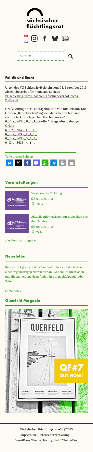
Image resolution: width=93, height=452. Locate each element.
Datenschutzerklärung (53, 435)
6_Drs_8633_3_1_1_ (21, 138)
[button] (9, 163)
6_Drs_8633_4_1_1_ (21, 142)
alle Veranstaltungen (19, 240)
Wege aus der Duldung (46, 193)
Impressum (28, 435)
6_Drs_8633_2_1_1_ (21, 134)
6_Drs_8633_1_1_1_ (21, 130)
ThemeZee (68, 440)
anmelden (12, 291)
